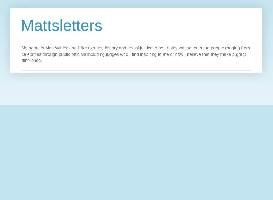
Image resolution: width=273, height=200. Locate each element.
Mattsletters (61, 25)
